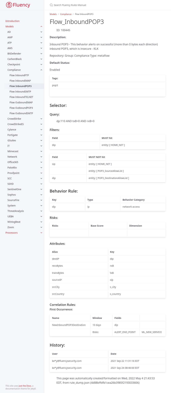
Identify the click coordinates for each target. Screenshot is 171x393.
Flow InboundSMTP (20, 91)
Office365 (12, 162)
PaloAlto (12, 167)
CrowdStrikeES (15, 124)
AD (9, 31)
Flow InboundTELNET (21, 97)
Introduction (12, 21)
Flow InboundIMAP (20, 80)
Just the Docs (25, 385)
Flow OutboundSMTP (21, 113)
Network (12, 156)
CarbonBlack (14, 59)
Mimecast (12, 151)
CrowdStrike (14, 118)
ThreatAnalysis (15, 211)
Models (9, 26)
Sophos (11, 194)
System (11, 205)
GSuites (11, 140)
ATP (9, 42)
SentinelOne (14, 189)
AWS (9, 48)
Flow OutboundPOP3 (21, 107)
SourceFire (13, 200)
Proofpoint (13, 173)
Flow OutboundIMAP (21, 102)
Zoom (10, 227)
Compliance (14, 69)
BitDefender (14, 53)
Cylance (11, 129)
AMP (10, 37)
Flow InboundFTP (19, 75)
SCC (9, 178)
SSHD (10, 183)
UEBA (10, 216)
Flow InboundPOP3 (21, 86)
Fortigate (12, 135)
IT (8, 145)
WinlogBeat (13, 221)
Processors (11, 232)
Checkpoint (13, 64)
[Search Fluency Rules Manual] (103, 5)
